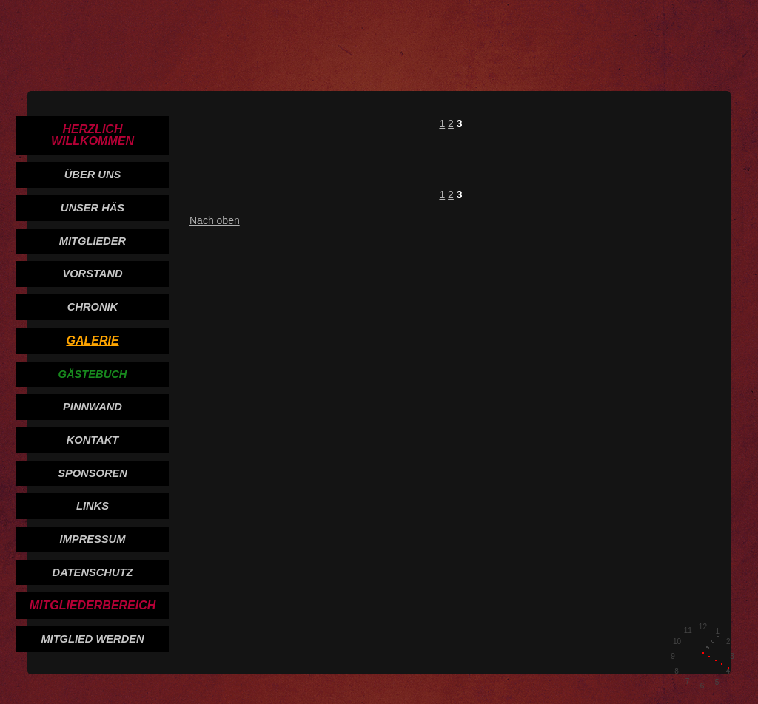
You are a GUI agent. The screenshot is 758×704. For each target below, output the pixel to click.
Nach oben (215, 220)
